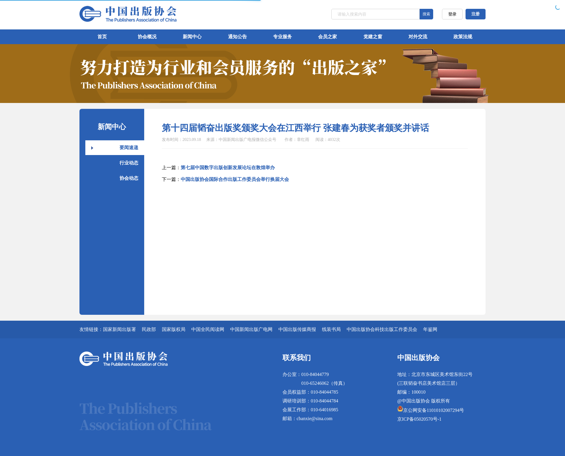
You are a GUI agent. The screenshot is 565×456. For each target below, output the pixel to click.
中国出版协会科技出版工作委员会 (382, 329)
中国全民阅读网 (207, 329)
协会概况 (147, 36)
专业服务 (282, 36)
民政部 (149, 329)
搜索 (426, 14)
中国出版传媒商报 (297, 329)
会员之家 (327, 36)
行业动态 (128, 162)
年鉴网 (430, 329)
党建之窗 (372, 36)
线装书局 (331, 329)
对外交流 (417, 36)
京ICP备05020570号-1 (419, 419)
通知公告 (237, 36)
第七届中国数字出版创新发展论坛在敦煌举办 (228, 167)
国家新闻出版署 (119, 329)
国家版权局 (173, 329)
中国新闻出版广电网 (251, 329)
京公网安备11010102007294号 (433, 410)
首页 (102, 36)
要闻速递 (128, 147)
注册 (475, 14)
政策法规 (462, 36)
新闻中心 (192, 36)
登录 (452, 14)
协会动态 (128, 178)
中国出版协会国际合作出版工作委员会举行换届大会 (235, 179)
